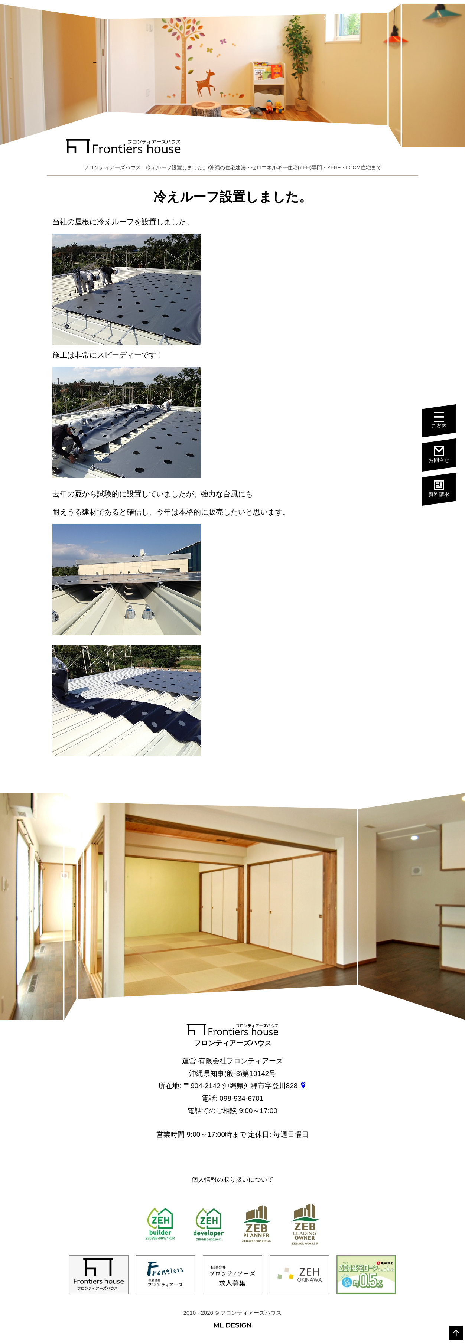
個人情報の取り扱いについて (233, 1179)
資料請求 (443, 488)
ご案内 (443, 421)
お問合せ (443, 454)
